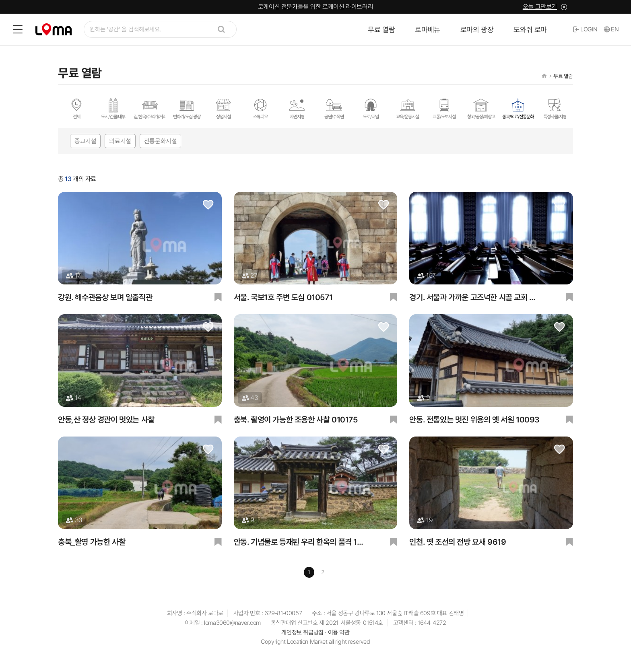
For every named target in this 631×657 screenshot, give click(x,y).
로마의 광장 (477, 29)
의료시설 (120, 141)
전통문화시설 (160, 141)
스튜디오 (260, 108)
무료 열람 (381, 29)
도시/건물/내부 (113, 108)
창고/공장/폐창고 (481, 108)
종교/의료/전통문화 (518, 108)
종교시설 (85, 141)
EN (611, 29)
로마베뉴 (427, 29)
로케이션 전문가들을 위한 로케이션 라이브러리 (315, 6)
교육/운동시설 (407, 108)
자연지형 (297, 108)
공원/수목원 (334, 108)
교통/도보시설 (444, 108)
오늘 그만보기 (540, 6)
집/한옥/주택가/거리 (150, 108)
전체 (76, 108)
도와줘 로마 (530, 29)
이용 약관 (339, 633)
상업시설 (223, 108)
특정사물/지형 (554, 108)
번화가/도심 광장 (186, 108)
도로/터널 (371, 108)
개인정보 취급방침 (302, 633)
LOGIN (585, 29)
